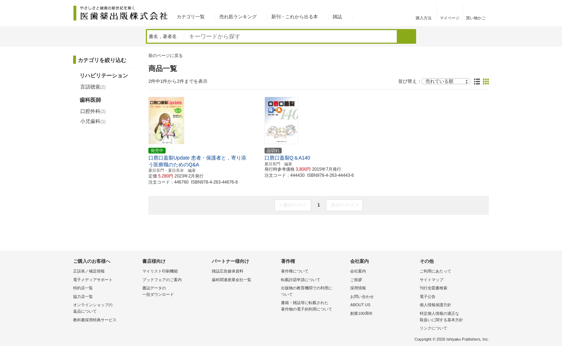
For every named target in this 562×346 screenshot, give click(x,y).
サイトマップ (431, 280)
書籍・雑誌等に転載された (314, 306)
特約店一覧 (83, 288)
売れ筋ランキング (238, 16)
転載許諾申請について (300, 280)
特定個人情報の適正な (452, 317)
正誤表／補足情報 (89, 271)
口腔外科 (93, 111)
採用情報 (358, 288)
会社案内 (358, 271)
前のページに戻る (165, 55)
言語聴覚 (93, 87)
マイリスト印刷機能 (160, 271)
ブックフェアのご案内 (162, 280)
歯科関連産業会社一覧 (231, 280)
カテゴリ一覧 (191, 16)
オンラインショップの (106, 308)
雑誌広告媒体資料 (227, 271)
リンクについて (433, 328)
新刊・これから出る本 (294, 16)
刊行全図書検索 (433, 288)
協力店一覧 (83, 296)
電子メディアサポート (93, 280)
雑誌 (337, 16)
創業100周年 (361, 313)
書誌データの (175, 292)
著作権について (295, 271)
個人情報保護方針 (435, 305)
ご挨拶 (356, 280)
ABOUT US (360, 305)
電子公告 (427, 296)
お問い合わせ (362, 296)
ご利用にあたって (435, 271)
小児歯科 (93, 121)
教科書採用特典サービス (94, 320)
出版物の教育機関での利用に (314, 292)
